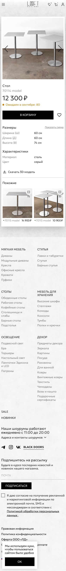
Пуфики (6, 280)
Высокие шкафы (48, 301)
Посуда (42, 358)
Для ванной (45, 367)
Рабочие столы (11, 302)
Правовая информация (17, 528)
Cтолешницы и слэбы (11, 314)
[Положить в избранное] (59, 115)
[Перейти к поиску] (11, 4)
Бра (3, 348)
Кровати (7, 275)
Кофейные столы (13, 307)
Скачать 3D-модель (18, 172)
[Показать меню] (4, 4)
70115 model (11, 220)
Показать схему (54, 127)
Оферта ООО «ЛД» (14, 539)
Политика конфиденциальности (23, 534)
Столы (6, 291)
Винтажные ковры (50, 377)
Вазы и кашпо (46, 391)
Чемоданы (44, 386)
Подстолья (8, 325)
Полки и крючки (48, 325)
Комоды (43, 310)
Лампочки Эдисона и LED (14, 364)
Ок (20, 561)
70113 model (43, 220)
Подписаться (16, 485)
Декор (42, 337)
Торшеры (7, 353)
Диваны (6, 255)
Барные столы (11, 320)
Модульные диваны (15, 260)
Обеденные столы (14, 298)
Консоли (43, 315)
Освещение (10, 337)
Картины (43, 353)
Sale (4, 411)
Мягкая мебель (13, 249)
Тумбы (41, 320)
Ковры (41, 372)
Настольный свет (13, 358)
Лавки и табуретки (50, 255)
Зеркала (43, 348)
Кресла (6, 265)
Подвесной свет (12, 343)
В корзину (28, 115)
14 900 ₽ (27, 220)
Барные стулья (47, 265)
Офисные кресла (13, 270)
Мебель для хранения (46, 293)
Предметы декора (49, 343)
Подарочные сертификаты (46, 398)
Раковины (44, 362)
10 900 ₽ (58, 220)
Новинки (8, 418)
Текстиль (43, 382)
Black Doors (33, 447)
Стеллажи (44, 306)
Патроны (7, 371)
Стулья (42, 249)
